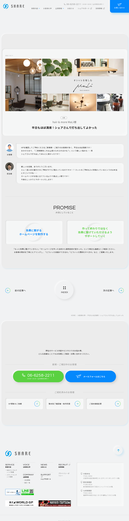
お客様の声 (82, 315)
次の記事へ (113, 290)
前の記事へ (15, 290)
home (73, 315)
